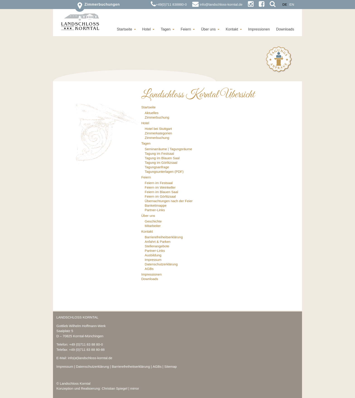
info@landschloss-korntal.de (217, 4)
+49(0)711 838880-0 (169, 4)
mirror (134, 388)
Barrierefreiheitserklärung (131, 366)
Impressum (64, 366)
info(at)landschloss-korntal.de (90, 358)
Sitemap (170, 366)
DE (284, 4)
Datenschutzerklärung (92, 366)
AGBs (157, 366)
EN (291, 4)
